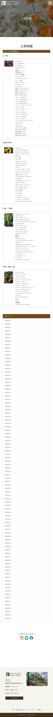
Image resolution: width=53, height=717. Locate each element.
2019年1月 (7, 618)
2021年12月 (7, 498)
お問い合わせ (14, 698)
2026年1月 (7, 330)
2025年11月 (7, 337)
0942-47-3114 (11, 693)
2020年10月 (7, 546)
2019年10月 (7, 587)
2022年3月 (7, 488)
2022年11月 (7, 461)
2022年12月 (7, 457)
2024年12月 (7, 375)
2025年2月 (7, 368)
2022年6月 (7, 478)
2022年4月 (7, 484)
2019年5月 (7, 604)
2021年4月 (7, 526)
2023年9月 (7, 426)
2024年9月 (7, 385)
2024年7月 (7, 392)
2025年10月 (7, 341)
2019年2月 (7, 615)
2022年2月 (7, 491)
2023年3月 (7, 447)
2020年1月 (7, 577)
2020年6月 (7, 560)
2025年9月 (7, 344)
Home (13, 709)
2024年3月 (7, 406)
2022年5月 (7, 481)
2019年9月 (7, 591)
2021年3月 (7, 529)
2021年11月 (7, 502)
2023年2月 (7, 450)
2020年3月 (7, 570)
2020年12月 (7, 539)
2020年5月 (7, 563)
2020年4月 (7, 567)
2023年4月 (7, 443)
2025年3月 (7, 365)
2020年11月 (7, 543)
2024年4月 (7, 402)
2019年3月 (7, 611)
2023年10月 (7, 423)
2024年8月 (7, 389)
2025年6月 (7, 354)
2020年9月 (7, 550)
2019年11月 (7, 584)
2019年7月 (7, 597)
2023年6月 (7, 437)
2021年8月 (7, 512)
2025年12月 (7, 334)
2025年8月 (7, 348)
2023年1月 (7, 454)
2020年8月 (7, 553)
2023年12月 (7, 416)
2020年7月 (7, 556)
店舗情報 (39, 709)
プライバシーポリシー (32, 709)
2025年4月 (7, 361)
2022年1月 (7, 495)
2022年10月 (7, 464)
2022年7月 (7, 474)
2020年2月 (7, 573)
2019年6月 (7, 601)
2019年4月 (7, 608)
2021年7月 (7, 515)
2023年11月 (7, 419)
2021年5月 (7, 522)
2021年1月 (7, 536)
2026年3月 (7, 324)
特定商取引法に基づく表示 (21, 709)
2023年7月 (7, 433)
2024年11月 (7, 378)
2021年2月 (7, 532)
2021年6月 (7, 519)
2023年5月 (7, 440)
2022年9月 (7, 467)
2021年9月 (7, 508)
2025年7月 (7, 351)
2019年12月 (7, 580)
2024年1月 (7, 413)
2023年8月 (7, 430)
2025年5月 (7, 358)
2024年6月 (7, 396)
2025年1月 (7, 372)
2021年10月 (7, 505)
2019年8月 (7, 594)
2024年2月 (7, 409)
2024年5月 (7, 399)
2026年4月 (7, 320)
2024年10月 (7, 382)
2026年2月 (7, 327)
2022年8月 (7, 471)
